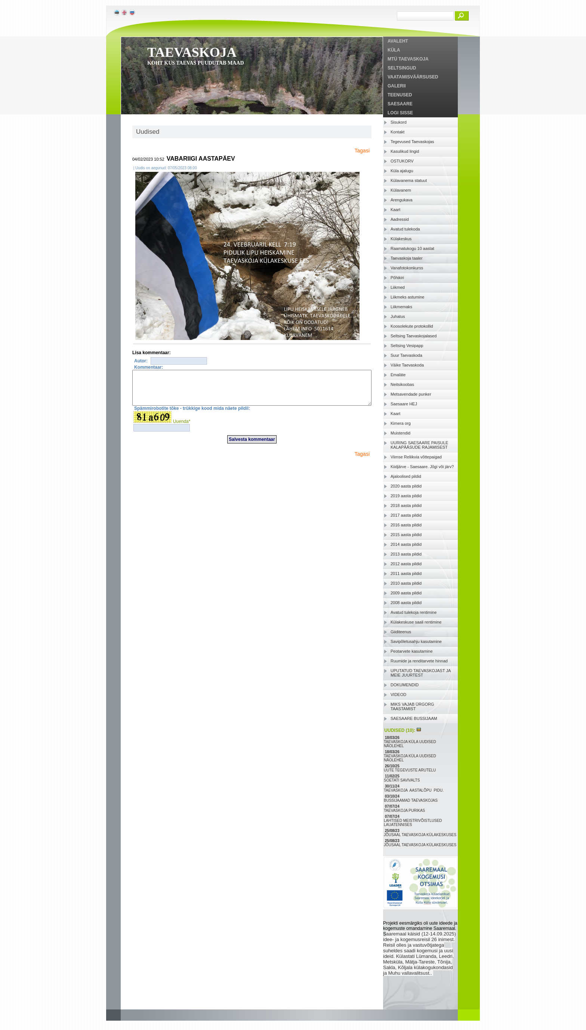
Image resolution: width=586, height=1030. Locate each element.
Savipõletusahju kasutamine (416, 641)
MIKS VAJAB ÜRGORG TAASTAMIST (412, 706)
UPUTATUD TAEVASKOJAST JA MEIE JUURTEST (421, 672)
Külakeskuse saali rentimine (416, 622)
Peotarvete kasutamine (412, 651)
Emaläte (398, 374)
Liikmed (398, 287)
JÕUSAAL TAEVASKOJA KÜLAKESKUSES (420, 835)
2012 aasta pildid (406, 564)
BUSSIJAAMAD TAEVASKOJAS (411, 800)
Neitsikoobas (402, 384)
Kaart (395, 209)
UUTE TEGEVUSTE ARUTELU (410, 770)
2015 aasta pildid (406, 534)
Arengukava (402, 200)
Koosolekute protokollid (412, 326)
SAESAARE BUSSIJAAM (414, 718)
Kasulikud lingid (405, 151)
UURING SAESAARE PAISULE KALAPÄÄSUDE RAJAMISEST (419, 444)
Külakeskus (401, 238)
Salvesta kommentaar (252, 446)
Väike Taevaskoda (407, 365)
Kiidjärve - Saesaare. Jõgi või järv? (422, 466)
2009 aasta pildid (406, 593)
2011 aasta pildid (406, 573)
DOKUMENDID (405, 685)
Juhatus (398, 316)
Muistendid (400, 433)
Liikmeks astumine (407, 297)
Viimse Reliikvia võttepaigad (416, 457)
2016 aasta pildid (406, 525)
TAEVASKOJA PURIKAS (405, 810)
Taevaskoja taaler (407, 258)
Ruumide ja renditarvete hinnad (419, 661)
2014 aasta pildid (406, 544)
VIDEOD (398, 694)
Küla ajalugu (402, 170)
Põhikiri (397, 277)
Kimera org (401, 423)
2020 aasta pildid (406, 486)
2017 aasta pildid (406, 515)
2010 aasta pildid (406, 583)
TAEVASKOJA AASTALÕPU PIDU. (414, 790)
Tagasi (362, 151)
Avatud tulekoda (405, 229)
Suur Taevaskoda (406, 355)
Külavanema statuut (409, 180)
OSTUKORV (402, 161)
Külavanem (401, 190)
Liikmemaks (401, 306)
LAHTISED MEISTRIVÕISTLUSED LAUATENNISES (413, 823)
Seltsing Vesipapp (407, 345)
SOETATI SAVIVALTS (402, 780)
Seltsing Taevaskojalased (414, 336)
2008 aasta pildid (406, 602)
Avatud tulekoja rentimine (414, 612)
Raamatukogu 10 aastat (412, 248)
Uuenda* (182, 428)
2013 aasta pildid (406, 554)
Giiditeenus (401, 632)
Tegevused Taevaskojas (412, 141)
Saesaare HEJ (404, 404)
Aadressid (400, 219)
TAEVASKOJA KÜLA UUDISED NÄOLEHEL (410, 744)
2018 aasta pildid (406, 505)
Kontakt (397, 132)
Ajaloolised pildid (406, 476)
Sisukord (399, 122)
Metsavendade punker (411, 394)
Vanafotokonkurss (407, 268)
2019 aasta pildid (406, 496)
